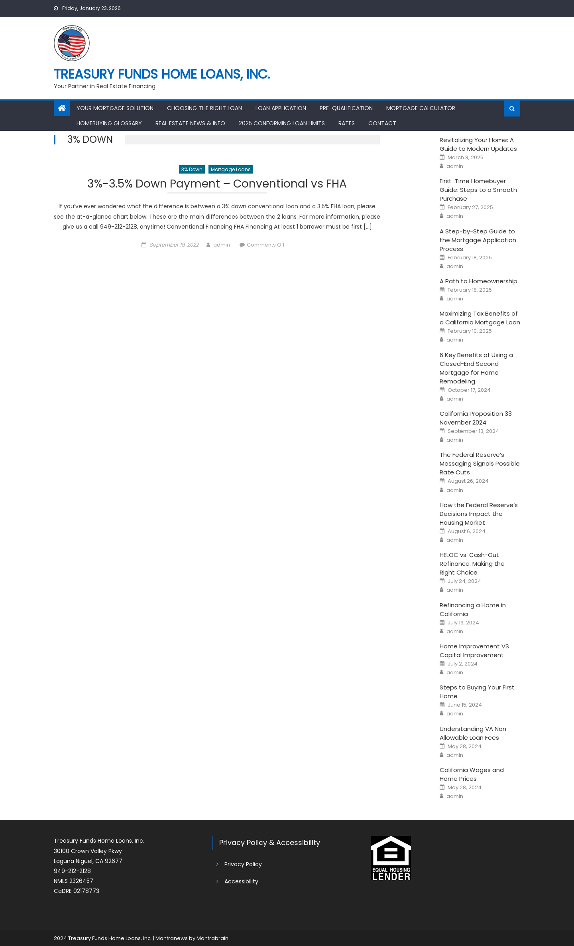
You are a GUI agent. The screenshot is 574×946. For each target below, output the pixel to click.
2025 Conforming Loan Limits (282, 123)
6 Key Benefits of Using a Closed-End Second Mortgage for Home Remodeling (476, 368)
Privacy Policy (243, 864)
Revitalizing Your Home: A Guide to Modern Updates (478, 144)
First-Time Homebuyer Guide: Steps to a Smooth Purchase (478, 190)
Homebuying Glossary (109, 123)
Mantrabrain (212, 938)
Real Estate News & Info (190, 123)
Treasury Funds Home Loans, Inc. (162, 74)
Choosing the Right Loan (204, 108)
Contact (382, 123)
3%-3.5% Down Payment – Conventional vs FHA (217, 185)
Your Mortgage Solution (115, 108)
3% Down (191, 169)
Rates (346, 123)
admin (221, 245)
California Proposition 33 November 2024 (476, 418)
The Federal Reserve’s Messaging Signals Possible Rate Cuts (480, 463)
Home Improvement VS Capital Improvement (474, 650)
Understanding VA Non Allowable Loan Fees (473, 733)
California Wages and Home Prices (472, 774)
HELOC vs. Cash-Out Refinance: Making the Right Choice (472, 564)
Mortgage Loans (231, 169)
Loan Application (281, 108)
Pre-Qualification (346, 108)
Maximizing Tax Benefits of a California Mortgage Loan (480, 317)
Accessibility (241, 881)
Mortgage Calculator (420, 108)
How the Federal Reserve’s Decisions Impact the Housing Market (479, 514)
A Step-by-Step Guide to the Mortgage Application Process (478, 240)
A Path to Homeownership (478, 281)
